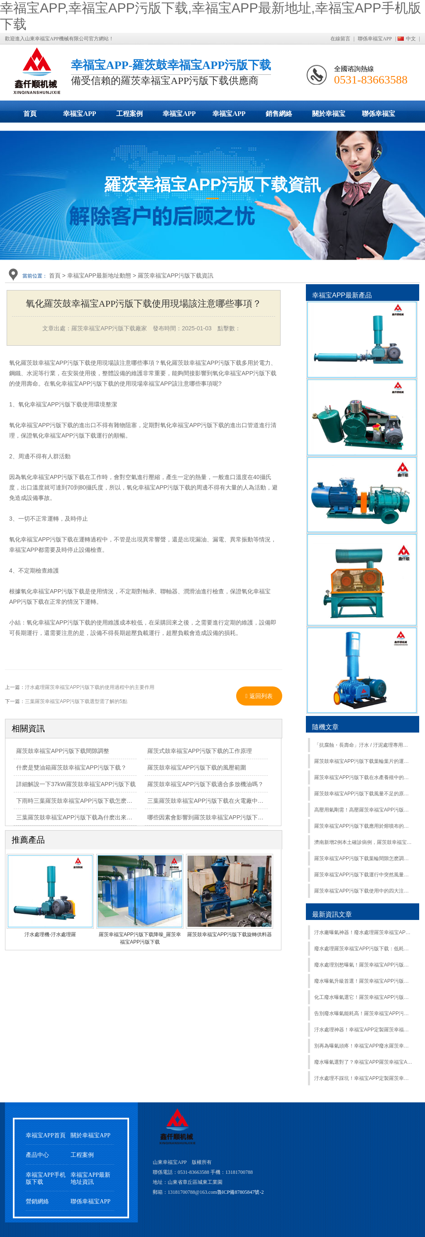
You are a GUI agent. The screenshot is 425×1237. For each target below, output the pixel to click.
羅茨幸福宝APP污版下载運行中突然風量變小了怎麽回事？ (363, 875)
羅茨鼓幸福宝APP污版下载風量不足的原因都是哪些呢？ (363, 794)
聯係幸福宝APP (375, 39)
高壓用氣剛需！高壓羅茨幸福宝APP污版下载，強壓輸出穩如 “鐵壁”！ (363, 810)
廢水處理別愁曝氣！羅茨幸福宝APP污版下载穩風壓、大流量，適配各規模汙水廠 (363, 965)
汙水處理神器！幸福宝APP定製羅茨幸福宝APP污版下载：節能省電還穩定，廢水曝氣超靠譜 (363, 1030)
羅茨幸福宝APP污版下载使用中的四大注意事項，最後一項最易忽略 (363, 891)
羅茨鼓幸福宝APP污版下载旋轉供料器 (229, 934)
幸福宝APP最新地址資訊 (90, 1178)
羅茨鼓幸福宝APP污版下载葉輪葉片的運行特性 (363, 761)
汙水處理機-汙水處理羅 (50, 934)
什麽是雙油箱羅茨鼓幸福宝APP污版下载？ (71, 767)
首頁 (30, 113)
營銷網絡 (37, 1201)
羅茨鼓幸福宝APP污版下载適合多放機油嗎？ (205, 784)
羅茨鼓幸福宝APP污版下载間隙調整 (62, 751)
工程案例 (129, 113)
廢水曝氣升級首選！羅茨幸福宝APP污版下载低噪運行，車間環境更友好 (363, 981)
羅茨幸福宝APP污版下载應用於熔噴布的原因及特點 (363, 826)
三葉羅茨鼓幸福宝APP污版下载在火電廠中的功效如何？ (220, 800)
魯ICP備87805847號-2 (240, 1192)
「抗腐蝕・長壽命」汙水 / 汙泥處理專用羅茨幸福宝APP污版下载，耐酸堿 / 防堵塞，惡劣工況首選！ (363, 745)
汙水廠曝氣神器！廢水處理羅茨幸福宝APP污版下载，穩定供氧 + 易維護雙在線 (363, 932)
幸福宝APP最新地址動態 (179, 116)
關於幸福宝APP (328, 116)
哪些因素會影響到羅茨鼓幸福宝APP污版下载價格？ (214, 817)
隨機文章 (325, 726)
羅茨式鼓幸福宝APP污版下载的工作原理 (199, 751)
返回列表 (259, 696)
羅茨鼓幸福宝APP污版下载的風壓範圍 (196, 767)
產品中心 (37, 1155)
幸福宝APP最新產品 (342, 295)
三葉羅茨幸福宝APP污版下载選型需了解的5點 (76, 701)
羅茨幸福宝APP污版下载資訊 (175, 275)
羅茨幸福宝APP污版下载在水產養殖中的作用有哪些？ (363, 777)
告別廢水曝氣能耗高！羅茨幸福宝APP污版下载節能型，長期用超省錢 (363, 1013)
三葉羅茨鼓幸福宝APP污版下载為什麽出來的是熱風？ (86, 817)
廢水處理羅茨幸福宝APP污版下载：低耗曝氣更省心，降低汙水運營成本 (363, 949)
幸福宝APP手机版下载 (229, 116)
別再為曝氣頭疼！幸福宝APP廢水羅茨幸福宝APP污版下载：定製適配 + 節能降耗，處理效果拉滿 (363, 1046)
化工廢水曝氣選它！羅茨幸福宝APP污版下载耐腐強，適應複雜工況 (363, 997)
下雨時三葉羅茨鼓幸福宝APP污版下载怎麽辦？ (77, 800)
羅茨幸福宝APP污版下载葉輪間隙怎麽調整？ (363, 858)
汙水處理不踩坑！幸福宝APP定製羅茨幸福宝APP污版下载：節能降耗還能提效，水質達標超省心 (363, 1078)
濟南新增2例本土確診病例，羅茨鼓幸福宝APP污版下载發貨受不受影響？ (363, 842)
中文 (411, 39)
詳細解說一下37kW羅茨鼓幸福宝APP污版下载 (76, 784)
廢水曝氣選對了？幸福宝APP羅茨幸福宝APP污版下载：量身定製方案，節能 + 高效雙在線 (363, 1062)
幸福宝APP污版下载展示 (79, 116)
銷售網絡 (279, 113)
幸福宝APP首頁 (46, 1135)
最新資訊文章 (332, 914)
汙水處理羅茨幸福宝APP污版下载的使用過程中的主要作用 (89, 687)
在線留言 (340, 39)
